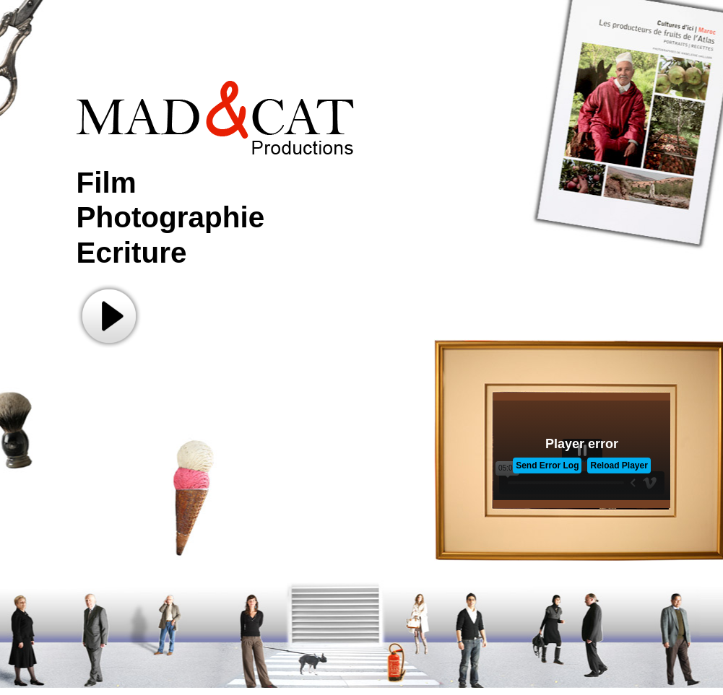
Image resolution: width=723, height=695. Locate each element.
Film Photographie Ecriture (171, 217)
